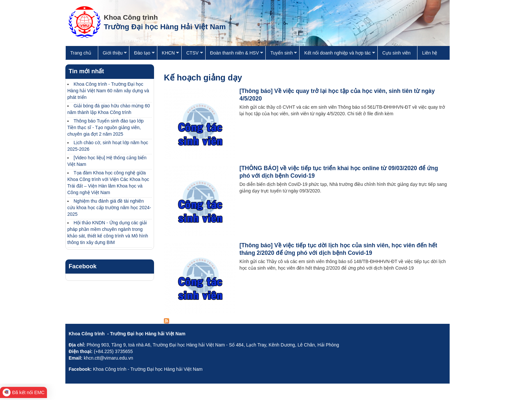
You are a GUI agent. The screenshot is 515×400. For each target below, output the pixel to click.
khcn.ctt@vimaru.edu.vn (108, 358)
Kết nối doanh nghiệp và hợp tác (337, 53)
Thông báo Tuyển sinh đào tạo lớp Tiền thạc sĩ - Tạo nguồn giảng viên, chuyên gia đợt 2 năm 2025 (105, 127)
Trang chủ (80, 53)
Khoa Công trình (131, 17)
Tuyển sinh (281, 53)
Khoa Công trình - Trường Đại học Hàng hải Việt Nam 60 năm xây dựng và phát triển (108, 90)
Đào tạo (141, 53)
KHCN (168, 53)
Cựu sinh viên (396, 53)
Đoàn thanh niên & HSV (234, 53)
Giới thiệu (112, 53)
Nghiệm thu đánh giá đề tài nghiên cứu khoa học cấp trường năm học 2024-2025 (109, 207)
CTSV (192, 53)
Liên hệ (429, 53)
